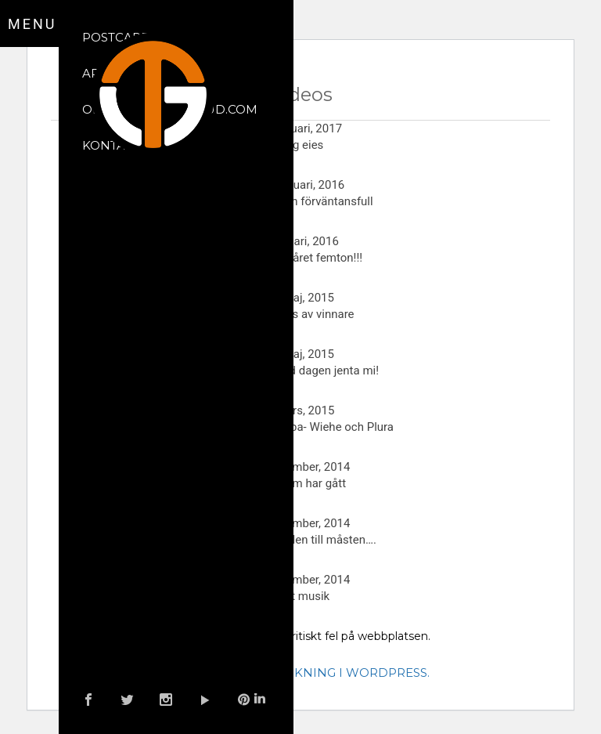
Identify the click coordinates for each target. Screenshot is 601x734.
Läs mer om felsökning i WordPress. (301, 672)
